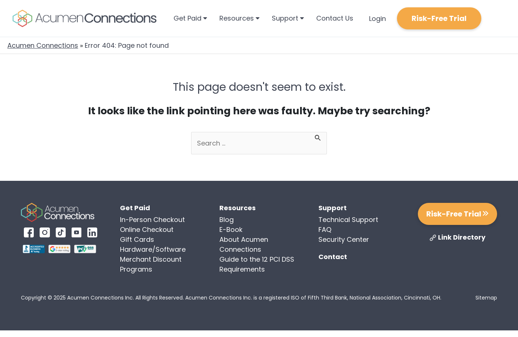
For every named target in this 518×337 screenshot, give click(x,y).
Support (288, 18)
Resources (239, 18)
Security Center (343, 239)
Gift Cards (137, 239)
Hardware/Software (153, 249)
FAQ (324, 229)
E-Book (230, 229)
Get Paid (190, 18)
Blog (226, 219)
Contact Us (334, 18)
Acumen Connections (42, 45)
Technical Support (348, 219)
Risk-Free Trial (439, 18)
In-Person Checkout (152, 219)
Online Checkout (147, 229)
